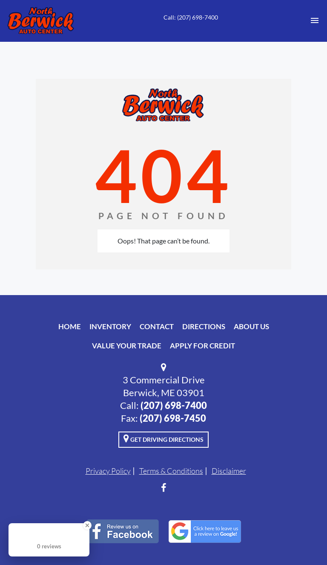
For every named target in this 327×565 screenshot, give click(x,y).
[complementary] (301, 539)
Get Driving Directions (163, 438)
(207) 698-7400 (174, 405)
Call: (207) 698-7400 (191, 17)
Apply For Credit (202, 345)
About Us (251, 326)
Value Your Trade (126, 345)
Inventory (110, 326)
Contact (157, 326)
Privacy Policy (108, 470)
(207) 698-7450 (173, 418)
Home (69, 326)
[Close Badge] (87, 525)
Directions (203, 326)
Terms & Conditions (171, 470)
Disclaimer (229, 470)
